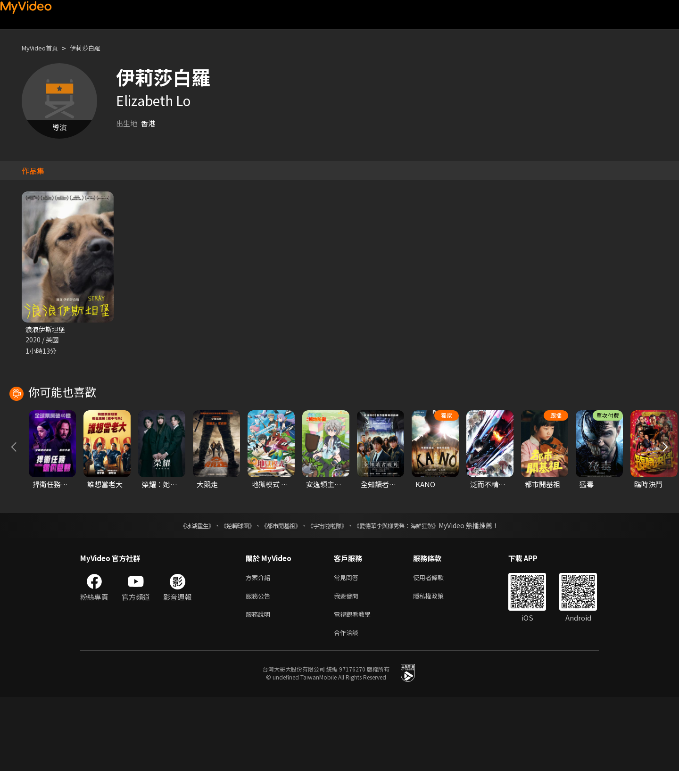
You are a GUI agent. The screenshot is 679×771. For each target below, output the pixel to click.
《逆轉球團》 (227, 593)
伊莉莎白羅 (94, 48)
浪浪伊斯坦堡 (46, 329)
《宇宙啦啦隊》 (329, 593)
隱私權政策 (436, 666)
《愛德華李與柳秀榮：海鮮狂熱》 (408, 593)
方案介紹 (260, 646)
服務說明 (260, 686)
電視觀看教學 (355, 686)
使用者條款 (436, 646)
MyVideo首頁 (43, 48)
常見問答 (348, 646)
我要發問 (348, 666)
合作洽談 (348, 706)
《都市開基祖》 (276, 593)
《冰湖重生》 (180, 593)
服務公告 (260, 666)
